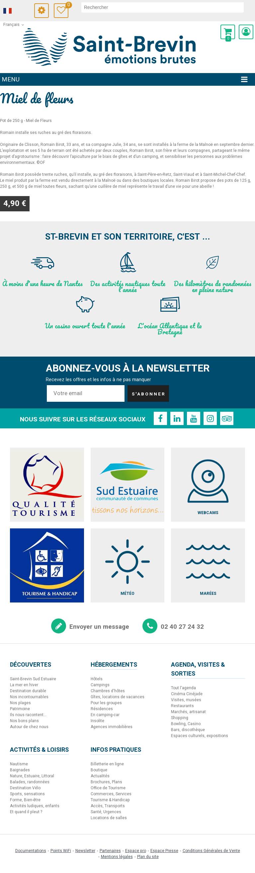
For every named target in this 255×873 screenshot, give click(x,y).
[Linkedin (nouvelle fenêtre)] (177, 418)
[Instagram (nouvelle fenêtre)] (210, 418)
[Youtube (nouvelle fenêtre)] (193, 418)
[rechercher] (162, 7)
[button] (227, 32)
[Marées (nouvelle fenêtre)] (208, 565)
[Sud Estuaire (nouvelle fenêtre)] (128, 485)
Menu (11, 79)
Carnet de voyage (66, 5)
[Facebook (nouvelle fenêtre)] (160, 418)
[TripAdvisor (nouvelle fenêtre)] (226, 418)
